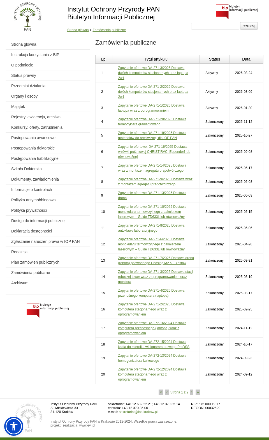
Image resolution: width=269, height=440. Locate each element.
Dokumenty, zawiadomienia (35, 179)
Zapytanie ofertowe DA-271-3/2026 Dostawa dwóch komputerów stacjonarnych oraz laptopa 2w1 (153, 73)
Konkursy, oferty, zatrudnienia (36, 127)
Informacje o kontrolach (31, 189)
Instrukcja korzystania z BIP (35, 54)
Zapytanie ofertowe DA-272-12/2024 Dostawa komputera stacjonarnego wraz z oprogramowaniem (152, 374)
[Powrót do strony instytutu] (27, 17)
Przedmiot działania (28, 86)
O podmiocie (22, 65)
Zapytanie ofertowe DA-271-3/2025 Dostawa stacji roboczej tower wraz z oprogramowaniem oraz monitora (155, 277)
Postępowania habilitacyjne (35, 158)
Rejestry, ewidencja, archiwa (36, 117)
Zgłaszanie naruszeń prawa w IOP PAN (45, 241)
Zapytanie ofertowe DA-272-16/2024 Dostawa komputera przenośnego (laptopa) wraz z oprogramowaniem (152, 328)
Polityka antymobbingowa (33, 200)
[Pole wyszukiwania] (215, 26)
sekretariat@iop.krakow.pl (138, 412)
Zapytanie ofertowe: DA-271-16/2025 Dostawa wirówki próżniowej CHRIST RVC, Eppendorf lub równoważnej (154, 152)
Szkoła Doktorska (26, 169)
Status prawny (23, 75)
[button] (14, 426)
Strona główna (78, 30)
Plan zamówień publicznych (35, 262)
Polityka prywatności (29, 210)
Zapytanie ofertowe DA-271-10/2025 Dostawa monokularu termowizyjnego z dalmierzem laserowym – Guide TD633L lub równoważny (152, 212)
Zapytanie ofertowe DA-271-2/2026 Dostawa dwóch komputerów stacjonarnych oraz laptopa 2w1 (153, 92)
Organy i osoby (24, 96)
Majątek (18, 106)
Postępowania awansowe (33, 137)
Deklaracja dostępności (31, 231)
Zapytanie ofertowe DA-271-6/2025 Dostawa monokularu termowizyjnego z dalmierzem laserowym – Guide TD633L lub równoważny (151, 244)
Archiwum (19, 283)
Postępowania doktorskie (33, 148)
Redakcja (19, 252)
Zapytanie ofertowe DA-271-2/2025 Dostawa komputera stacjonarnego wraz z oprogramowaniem (151, 309)
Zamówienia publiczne (109, 30)
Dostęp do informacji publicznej (38, 220)
